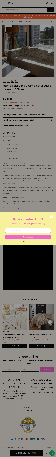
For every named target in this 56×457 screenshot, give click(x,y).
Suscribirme (28, 237)
